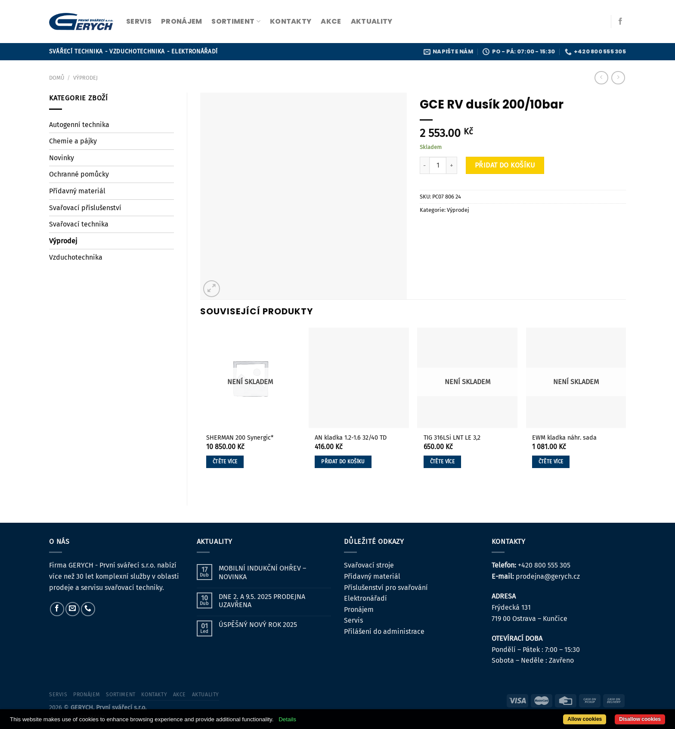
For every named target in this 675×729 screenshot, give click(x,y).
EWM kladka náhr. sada (564, 437)
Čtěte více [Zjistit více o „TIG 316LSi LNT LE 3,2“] (442, 462)
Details (287, 719)
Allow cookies (584, 719)
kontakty (291, 21)
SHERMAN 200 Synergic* (239, 437)
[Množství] (437, 165)
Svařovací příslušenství (85, 208)
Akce (331, 21)
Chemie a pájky (73, 141)
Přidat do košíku (505, 165)
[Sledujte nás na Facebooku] (620, 21)
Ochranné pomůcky (79, 174)
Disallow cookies (640, 719)
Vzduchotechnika (75, 257)
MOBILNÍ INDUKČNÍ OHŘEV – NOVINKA (262, 572)
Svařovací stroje (369, 565)
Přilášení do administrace (384, 631)
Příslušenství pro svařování (386, 587)
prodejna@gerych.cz (548, 576)
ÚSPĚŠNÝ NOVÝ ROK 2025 (258, 624)
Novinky (61, 158)
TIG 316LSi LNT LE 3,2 (452, 437)
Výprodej (85, 77)
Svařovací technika (78, 224)
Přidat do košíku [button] (343, 462)
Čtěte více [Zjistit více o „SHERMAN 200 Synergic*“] (225, 462)
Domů (56, 77)
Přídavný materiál (77, 191)
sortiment (235, 21)
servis (139, 21)
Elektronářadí (365, 598)
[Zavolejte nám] (88, 609)
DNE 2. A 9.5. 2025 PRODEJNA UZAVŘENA (262, 601)
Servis (353, 620)
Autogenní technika (79, 125)
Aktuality (372, 21)
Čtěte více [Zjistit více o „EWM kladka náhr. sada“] (551, 462)
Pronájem (359, 609)
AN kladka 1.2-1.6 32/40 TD (351, 437)
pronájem (181, 21)
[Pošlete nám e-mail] (72, 609)
